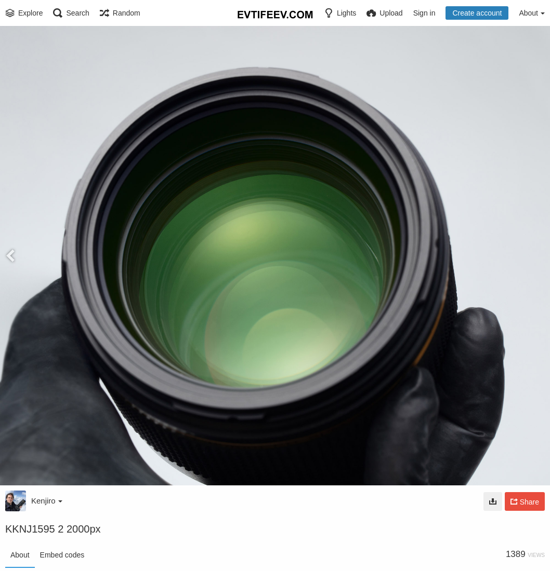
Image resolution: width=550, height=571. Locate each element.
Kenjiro (46, 500)
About (20, 555)
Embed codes (62, 555)
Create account (477, 13)
